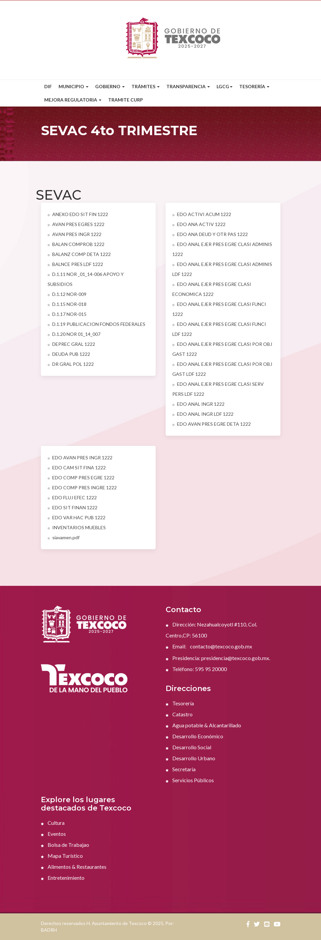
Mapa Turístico (62, 855)
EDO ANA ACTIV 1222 (199, 224)
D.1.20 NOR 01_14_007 (74, 334)
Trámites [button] (145, 86)
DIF (48, 86)
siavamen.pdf (64, 537)
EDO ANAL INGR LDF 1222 (203, 414)
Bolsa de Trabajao (65, 844)
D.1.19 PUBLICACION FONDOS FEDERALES (96, 324)
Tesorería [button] (254, 86)
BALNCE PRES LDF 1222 (75, 264)
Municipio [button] (73, 86)
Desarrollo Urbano (190, 758)
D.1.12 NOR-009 (67, 294)
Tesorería (180, 703)
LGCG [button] (225, 86)
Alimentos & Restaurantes (73, 866)
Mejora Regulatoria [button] (72, 100)
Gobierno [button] (110, 86)
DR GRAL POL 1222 (71, 364)
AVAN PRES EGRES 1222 (76, 224)
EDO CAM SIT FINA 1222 (77, 467)
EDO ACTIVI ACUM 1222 (201, 214)
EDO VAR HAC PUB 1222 (76, 517)
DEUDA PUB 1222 (69, 354)
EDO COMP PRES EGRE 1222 (81, 477)
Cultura (53, 823)
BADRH (49, 930)
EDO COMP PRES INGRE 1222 (82, 487)
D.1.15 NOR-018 (67, 304)
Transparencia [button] (188, 86)
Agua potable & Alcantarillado (203, 725)
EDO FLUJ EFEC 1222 (72, 497)
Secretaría (181, 769)
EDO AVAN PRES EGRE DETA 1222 (211, 424)
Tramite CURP (125, 100)
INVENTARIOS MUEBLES (77, 527)
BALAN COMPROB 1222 (76, 244)
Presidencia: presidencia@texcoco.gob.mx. (218, 658)
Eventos (53, 833)
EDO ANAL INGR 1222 (198, 404)
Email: (176, 646)
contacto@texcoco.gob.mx (221, 646)
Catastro (179, 714)
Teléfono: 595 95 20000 (196, 669)
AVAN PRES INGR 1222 (74, 234)
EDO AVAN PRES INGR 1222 (80, 457)
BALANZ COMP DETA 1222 (79, 254)
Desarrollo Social (188, 747)
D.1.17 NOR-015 (67, 314)
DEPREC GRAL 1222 (71, 344)
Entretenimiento (62, 877)
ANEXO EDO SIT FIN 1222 (78, 214)
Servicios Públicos (190, 780)
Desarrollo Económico (194, 736)
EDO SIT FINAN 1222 (72, 507)
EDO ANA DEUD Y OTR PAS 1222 (210, 234)
